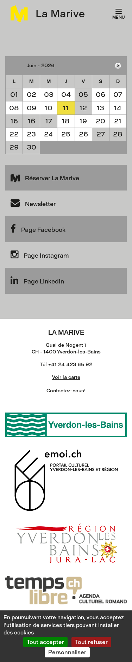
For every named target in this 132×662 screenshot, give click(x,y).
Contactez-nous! (66, 391)
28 (117, 134)
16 (31, 121)
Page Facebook (38, 228)
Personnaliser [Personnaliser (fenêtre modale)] (67, 652)
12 (83, 108)
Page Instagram (40, 254)
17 (48, 121)
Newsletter (33, 203)
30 (31, 147)
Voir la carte (66, 377)
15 (14, 121)
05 (83, 94)
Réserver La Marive (45, 177)
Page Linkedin (37, 280)
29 (14, 147)
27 (100, 134)
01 (14, 94)
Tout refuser (91, 642)
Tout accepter (45, 642)
